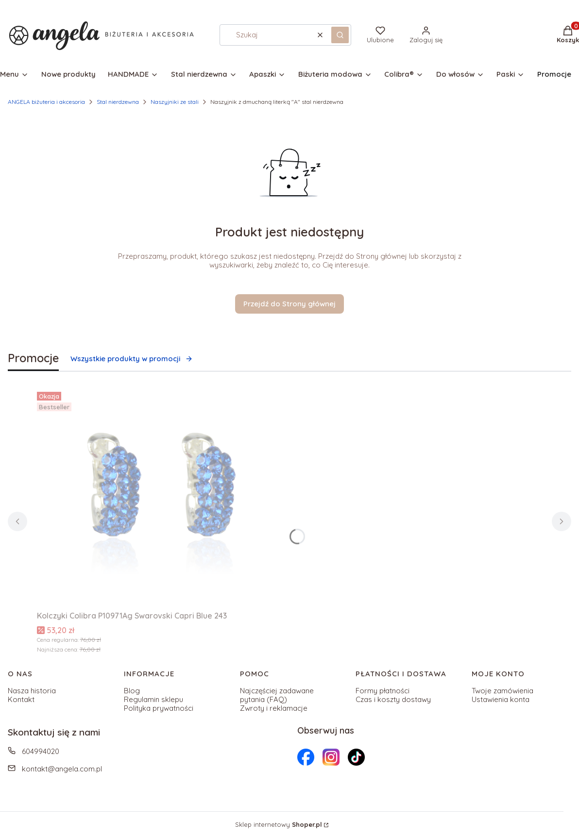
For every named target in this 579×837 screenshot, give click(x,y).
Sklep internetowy (278, 824)
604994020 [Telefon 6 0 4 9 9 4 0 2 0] (40, 751)
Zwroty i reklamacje (273, 708)
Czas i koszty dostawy (393, 699)
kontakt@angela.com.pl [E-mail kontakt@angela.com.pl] (62, 768)
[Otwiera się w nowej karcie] (305, 757)
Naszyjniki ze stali (175, 101)
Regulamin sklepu (153, 699)
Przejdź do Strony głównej (289, 303)
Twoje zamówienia (502, 690)
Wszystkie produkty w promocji (131, 358)
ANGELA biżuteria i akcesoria (46, 101)
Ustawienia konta (500, 699)
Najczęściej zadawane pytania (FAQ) (277, 695)
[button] (340, 35)
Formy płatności (382, 690)
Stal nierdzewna (118, 101)
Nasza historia (32, 690)
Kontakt (21, 699)
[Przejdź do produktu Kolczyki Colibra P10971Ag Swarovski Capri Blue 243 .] (158, 497)
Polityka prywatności (158, 708)
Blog (132, 690)
